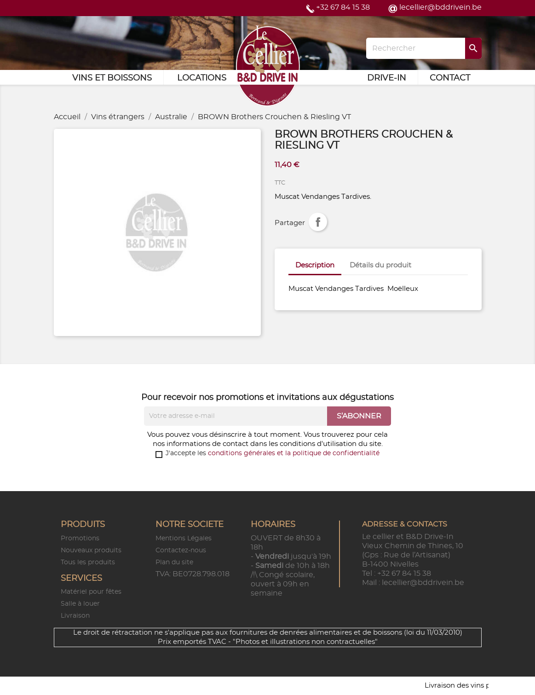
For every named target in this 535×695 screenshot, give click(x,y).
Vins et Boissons (112, 78)
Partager (318, 222)
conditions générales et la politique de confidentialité (294, 453)
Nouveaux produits (91, 550)
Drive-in (386, 78)
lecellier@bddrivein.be (440, 7)
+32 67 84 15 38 (343, 7)
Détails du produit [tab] (380, 265)
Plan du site (174, 562)
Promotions (80, 538)
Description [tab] (314, 265)
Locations (201, 78)
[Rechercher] (423, 48)
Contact (450, 78)
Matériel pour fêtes (91, 592)
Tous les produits (88, 562)
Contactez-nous (180, 550)
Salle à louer (80, 604)
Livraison (75, 616)
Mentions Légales (183, 538)
